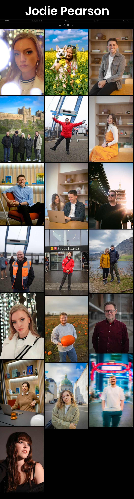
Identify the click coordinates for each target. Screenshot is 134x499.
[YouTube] (68, 25)
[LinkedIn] (59, 25)
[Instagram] (64, 25)
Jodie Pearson (67, 11)
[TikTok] (72, 25)
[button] (37, 21)
